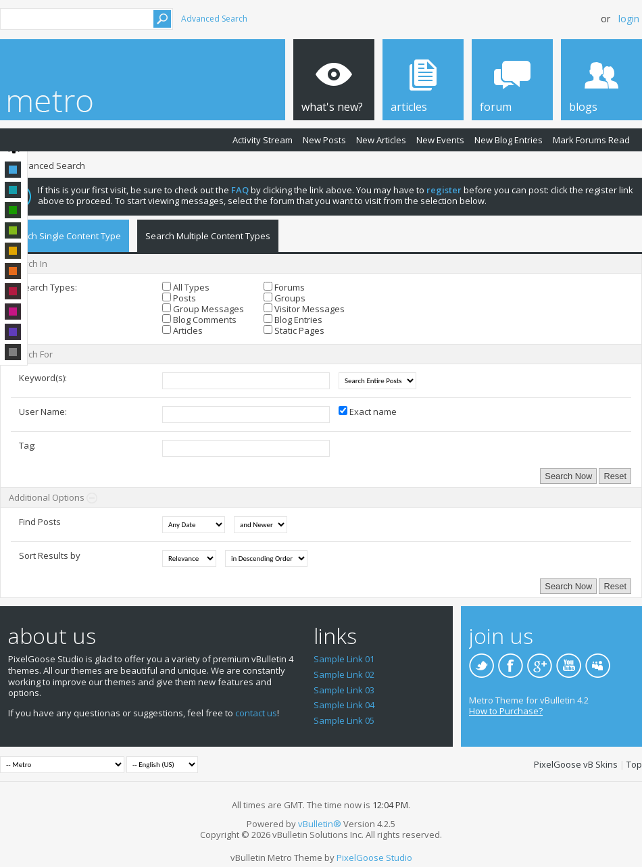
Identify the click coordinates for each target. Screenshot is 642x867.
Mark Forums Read (591, 140)
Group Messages (203, 308)
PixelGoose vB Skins (576, 764)
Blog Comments (199, 319)
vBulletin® (319, 824)
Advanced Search (214, 18)
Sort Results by (49, 555)
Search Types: (48, 287)
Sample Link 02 (344, 674)
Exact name (368, 411)
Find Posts (40, 521)
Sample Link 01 (344, 659)
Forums (284, 287)
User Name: (43, 411)
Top (634, 764)
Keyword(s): (43, 377)
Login (628, 18)
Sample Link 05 (344, 720)
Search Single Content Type (64, 236)
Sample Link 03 (344, 690)
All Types (185, 287)
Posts (179, 298)
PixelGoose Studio (374, 857)
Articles (182, 330)
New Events (440, 140)
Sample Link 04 (344, 705)
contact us (256, 713)
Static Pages (294, 330)
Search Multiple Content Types (207, 236)
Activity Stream (262, 140)
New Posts (324, 140)
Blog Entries (293, 319)
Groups (284, 298)
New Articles (381, 140)
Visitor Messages (304, 308)
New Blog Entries (508, 140)
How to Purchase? (506, 711)
